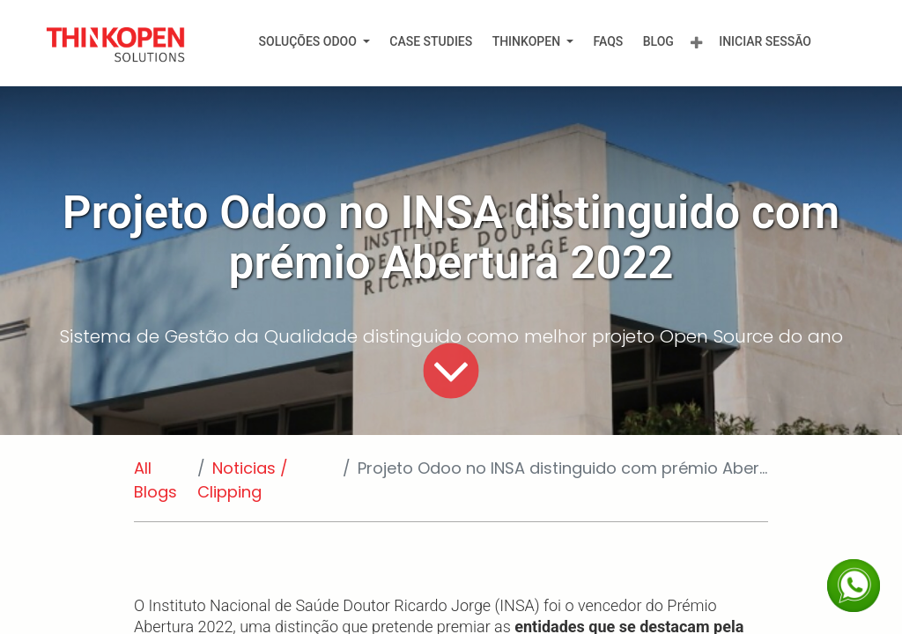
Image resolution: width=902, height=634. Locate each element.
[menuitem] (314, 42)
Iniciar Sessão (765, 41)
